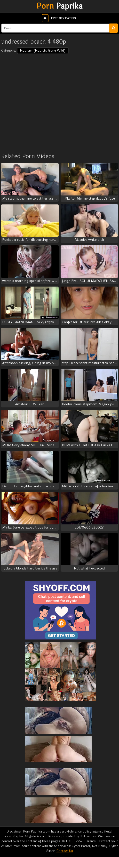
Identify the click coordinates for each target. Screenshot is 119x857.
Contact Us (64, 851)
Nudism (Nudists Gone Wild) (43, 50)
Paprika (60, 6)
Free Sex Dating (63, 18)
